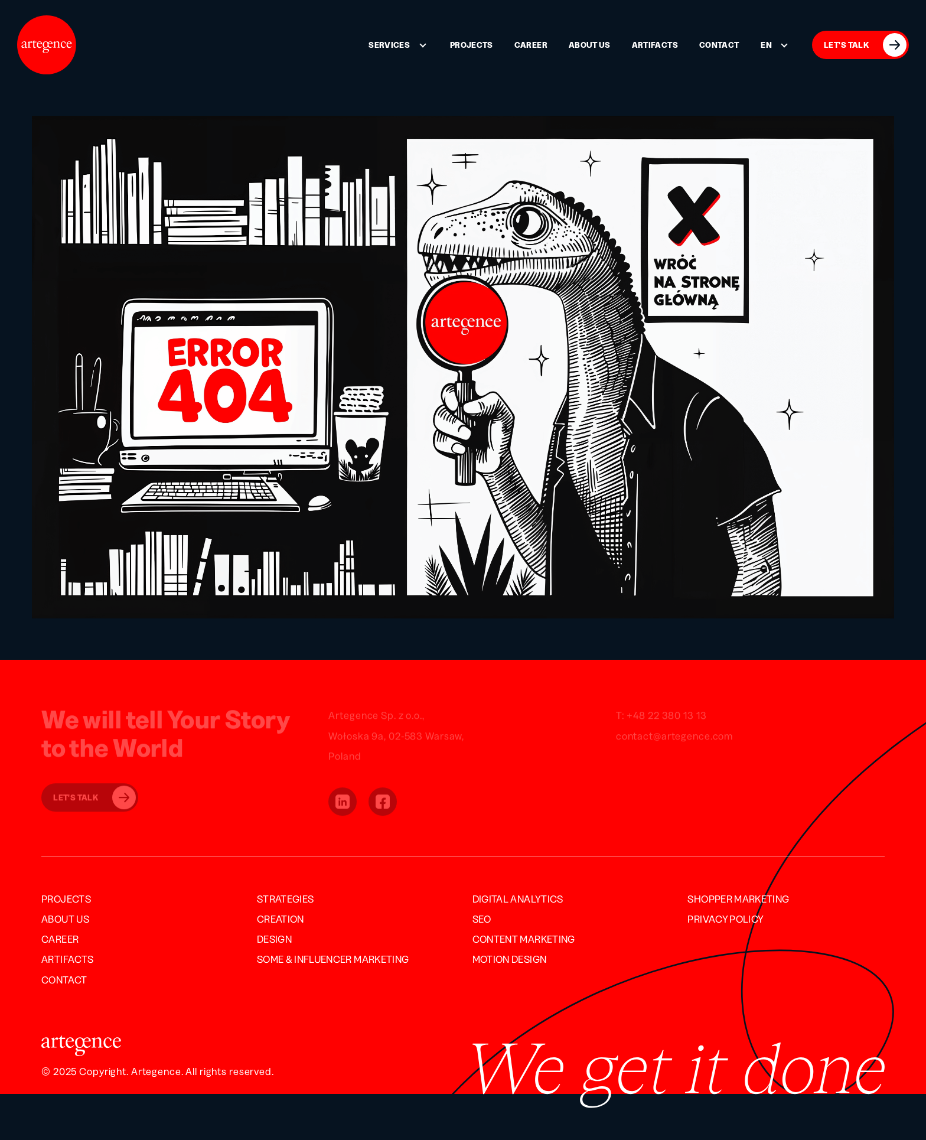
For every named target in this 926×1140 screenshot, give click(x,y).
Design (274, 939)
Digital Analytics (517, 899)
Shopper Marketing (738, 899)
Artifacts (655, 45)
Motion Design (509, 959)
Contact (719, 45)
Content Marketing (523, 939)
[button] (342, 803)
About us (590, 45)
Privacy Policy (725, 919)
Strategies (285, 899)
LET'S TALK (865, 45)
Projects (471, 45)
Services (389, 45)
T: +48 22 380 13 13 (661, 716)
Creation (280, 919)
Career (530, 45)
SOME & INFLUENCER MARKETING (333, 959)
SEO (481, 919)
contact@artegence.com (674, 737)
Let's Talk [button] (94, 798)
